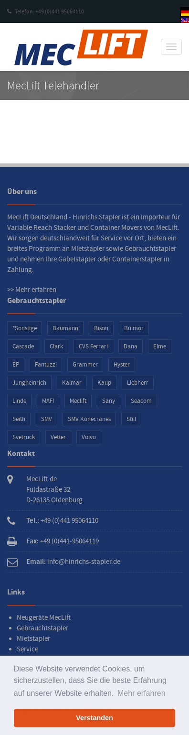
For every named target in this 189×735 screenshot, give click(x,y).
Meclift (78, 401)
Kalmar (72, 383)
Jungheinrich (29, 383)
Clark (56, 346)
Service (27, 649)
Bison (101, 328)
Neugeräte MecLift (44, 617)
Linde (19, 401)
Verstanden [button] (94, 718)
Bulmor (134, 328)
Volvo (89, 437)
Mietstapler (33, 638)
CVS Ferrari (93, 346)
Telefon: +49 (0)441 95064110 (45, 11)
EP (15, 364)
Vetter (58, 437)
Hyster (122, 364)
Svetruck (23, 437)
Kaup (104, 383)
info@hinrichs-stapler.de (83, 561)
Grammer (85, 364)
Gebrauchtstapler (42, 628)
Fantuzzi (46, 364)
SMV (46, 419)
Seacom (141, 401)
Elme (159, 346)
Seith (18, 419)
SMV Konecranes (89, 419)
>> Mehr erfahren (31, 289)
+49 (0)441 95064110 (69, 520)
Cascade (23, 346)
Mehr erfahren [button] (141, 693)
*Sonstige (24, 328)
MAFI (48, 401)
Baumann (65, 328)
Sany (108, 401)
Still (131, 419)
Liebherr (137, 383)
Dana (130, 346)
